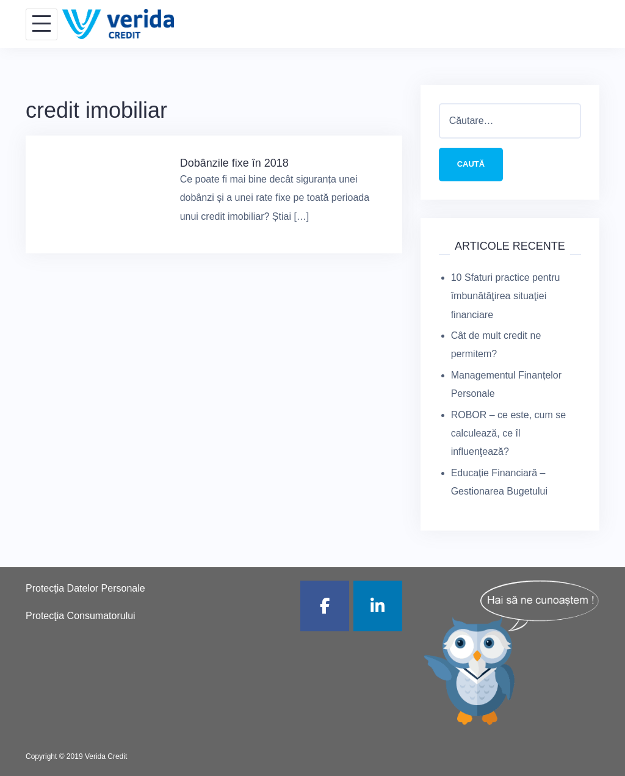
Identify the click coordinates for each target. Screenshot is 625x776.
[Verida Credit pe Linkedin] (377, 606)
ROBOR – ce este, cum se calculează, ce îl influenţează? (508, 433)
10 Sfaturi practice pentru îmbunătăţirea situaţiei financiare (505, 296)
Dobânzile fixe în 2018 (234, 163)
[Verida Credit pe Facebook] (324, 606)
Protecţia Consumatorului (80, 616)
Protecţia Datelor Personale (85, 588)
